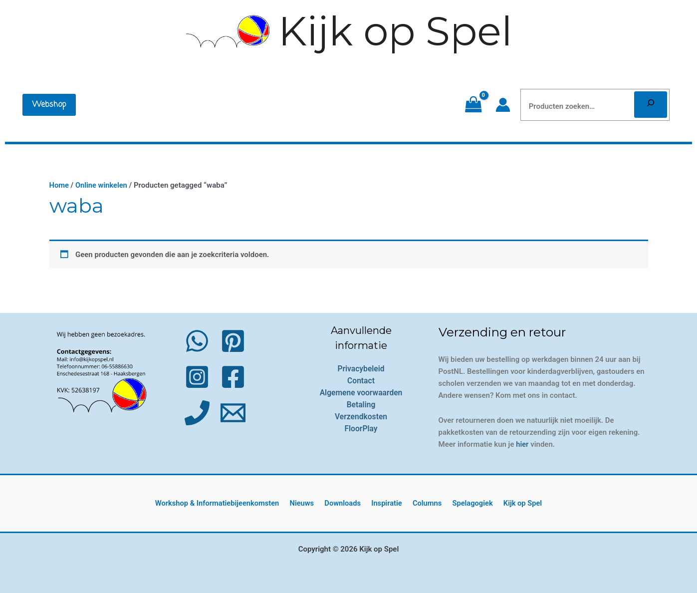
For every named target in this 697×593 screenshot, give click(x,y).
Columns (426, 503)
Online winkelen (102, 185)
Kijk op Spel (395, 31)
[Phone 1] (197, 412)
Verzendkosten (361, 416)
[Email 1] (233, 412)
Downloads (345, 503)
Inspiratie (387, 503)
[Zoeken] (650, 104)
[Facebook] (233, 376)
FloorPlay (361, 428)
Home (59, 185)
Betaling (361, 404)
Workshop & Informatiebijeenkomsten (224, 503)
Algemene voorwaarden (361, 392)
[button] (49, 105)
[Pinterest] (233, 340)
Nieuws (307, 503)
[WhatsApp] (197, 340)
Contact (361, 380)
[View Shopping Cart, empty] (473, 105)
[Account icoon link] (502, 104)
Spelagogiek (468, 503)
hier (522, 443)
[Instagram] (197, 376)
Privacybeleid (361, 368)
